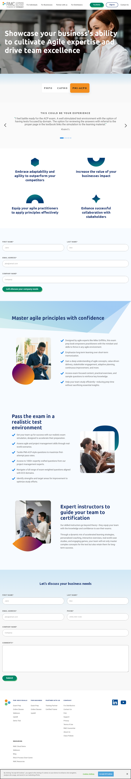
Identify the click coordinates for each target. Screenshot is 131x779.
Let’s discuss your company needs (22, 289)
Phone (70, 611)
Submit (9, 678)
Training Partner (51, 706)
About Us (67, 732)
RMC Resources (19, 761)
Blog (14, 754)
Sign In (112, 5)
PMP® (48, 88)
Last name (72, 242)
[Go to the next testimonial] (126, 125)
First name (7, 242)
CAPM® (62, 88)
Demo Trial (17, 721)
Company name (9, 274)
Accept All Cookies (105, 774)
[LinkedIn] (123, 702)
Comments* (7, 643)
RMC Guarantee (69, 728)
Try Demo (96, 5)
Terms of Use (68, 724)
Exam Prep (17, 706)
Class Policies (68, 736)
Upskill (15, 717)
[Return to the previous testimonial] (5, 125)
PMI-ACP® (80, 88)
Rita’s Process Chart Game (22, 758)
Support (66, 717)
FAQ (65, 713)
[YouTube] (115, 702)
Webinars (16, 713)
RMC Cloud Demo (19, 746)
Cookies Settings (89, 774)
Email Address (9, 258)
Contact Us (125, 5)
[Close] (127, 774)
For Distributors (77, 5)
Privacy (66, 721)
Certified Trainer (51, 709)
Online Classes (18, 709)
